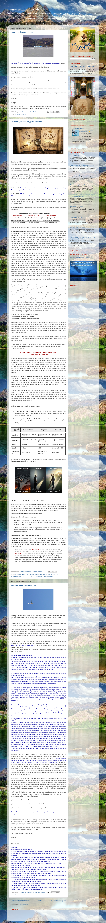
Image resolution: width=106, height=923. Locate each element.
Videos (63, 24)
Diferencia (18, 574)
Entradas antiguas (58, 901)
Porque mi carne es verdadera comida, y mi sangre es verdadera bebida (82, 238)
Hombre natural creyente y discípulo (32, 574)
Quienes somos (29, 24)
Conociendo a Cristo (23, 9)
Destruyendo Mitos (78, 128)
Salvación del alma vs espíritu (45, 576)
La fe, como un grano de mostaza (79, 175)
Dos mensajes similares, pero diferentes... (27, 122)
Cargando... (73, 121)
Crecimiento (23, 895)
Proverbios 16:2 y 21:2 (23, 576)
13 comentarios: (38, 571)
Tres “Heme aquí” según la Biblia (79, 185)
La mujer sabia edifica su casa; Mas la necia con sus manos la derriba (82, 195)
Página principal (16, 24)
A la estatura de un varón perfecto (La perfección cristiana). (81, 216)
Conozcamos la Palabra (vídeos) (79, 257)
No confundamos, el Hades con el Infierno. (82, 165)
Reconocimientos (43, 24)
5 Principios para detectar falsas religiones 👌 (86, 130)
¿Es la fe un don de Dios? (77, 227)
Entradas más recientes (20, 901)
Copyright (55, 24)
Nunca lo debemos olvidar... (22, 32)
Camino (17, 114)
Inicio (40, 901)
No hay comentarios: (39, 112)
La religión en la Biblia (76, 206)
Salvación (23, 114)
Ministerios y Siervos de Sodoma (82, 66)
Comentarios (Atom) (24, 904)
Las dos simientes (75, 155)
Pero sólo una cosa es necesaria (23, 585)
